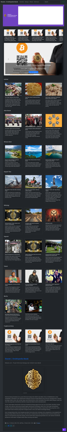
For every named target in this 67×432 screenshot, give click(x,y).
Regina (38, 423)
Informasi (36, 2)
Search (63, 2)
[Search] (52, 2)
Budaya (27, 2)
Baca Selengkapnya (33, 72)
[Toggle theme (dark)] (64, 429)
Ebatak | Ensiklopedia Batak (9, 2)
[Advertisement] (40, 15)
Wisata (31, 2)
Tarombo (21, 2)
